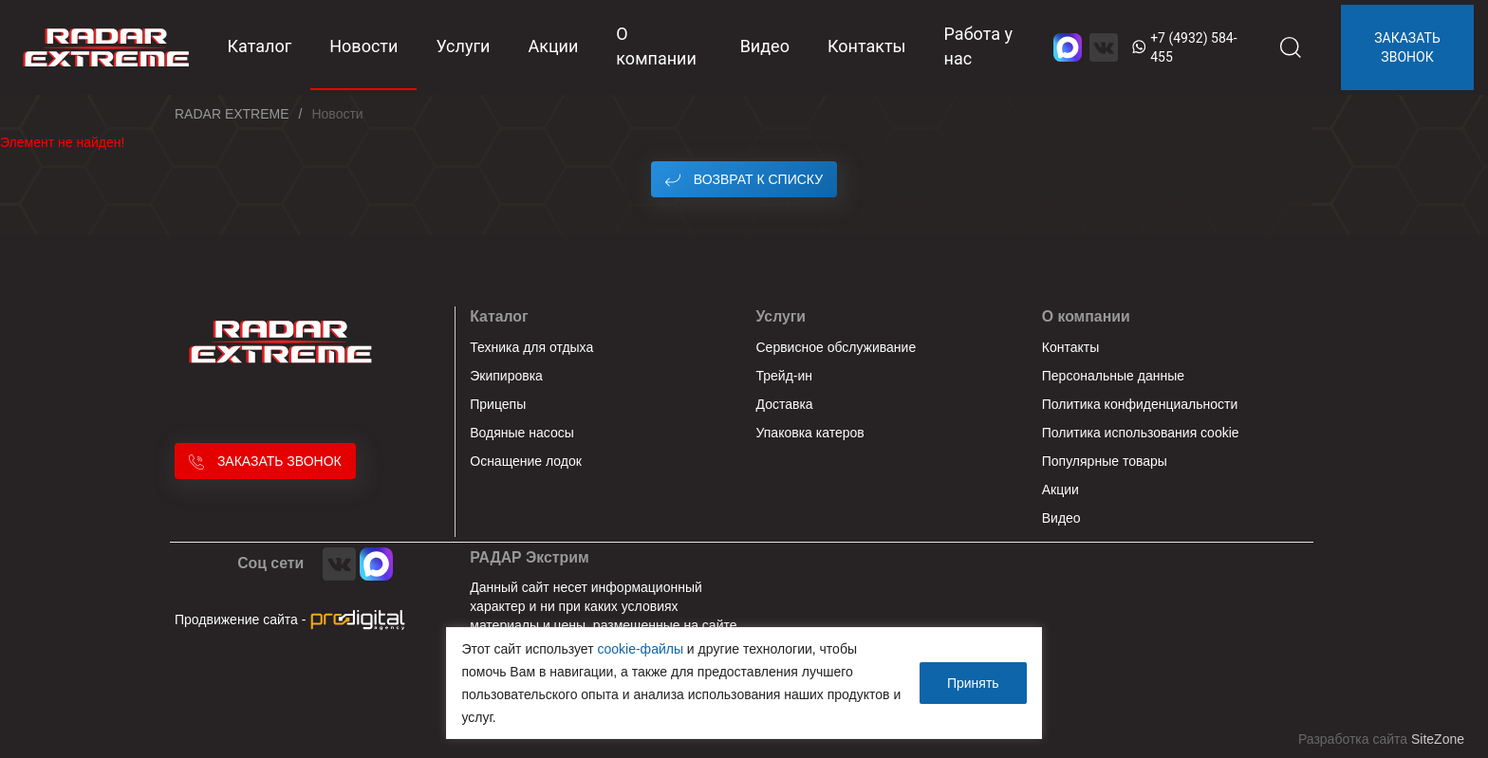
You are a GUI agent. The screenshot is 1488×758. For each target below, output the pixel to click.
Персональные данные (1113, 375)
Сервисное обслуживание (836, 347)
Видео (765, 46)
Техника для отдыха (531, 347)
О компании (656, 46)
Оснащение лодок (526, 461)
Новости (363, 46)
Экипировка (506, 375)
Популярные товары (1104, 461)
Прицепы (498, 404)
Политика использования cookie (1140, 432)
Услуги (463, 46)
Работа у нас (978, 46)
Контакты (867, 46)
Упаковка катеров (810, 432)
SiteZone (1437, 739)
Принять (973, 683)
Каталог (499, 316)
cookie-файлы (640, 648)
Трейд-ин (784, 375)
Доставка (784, 404)
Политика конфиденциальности (1140, 404)
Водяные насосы (522, 432)
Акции (553, 46)
